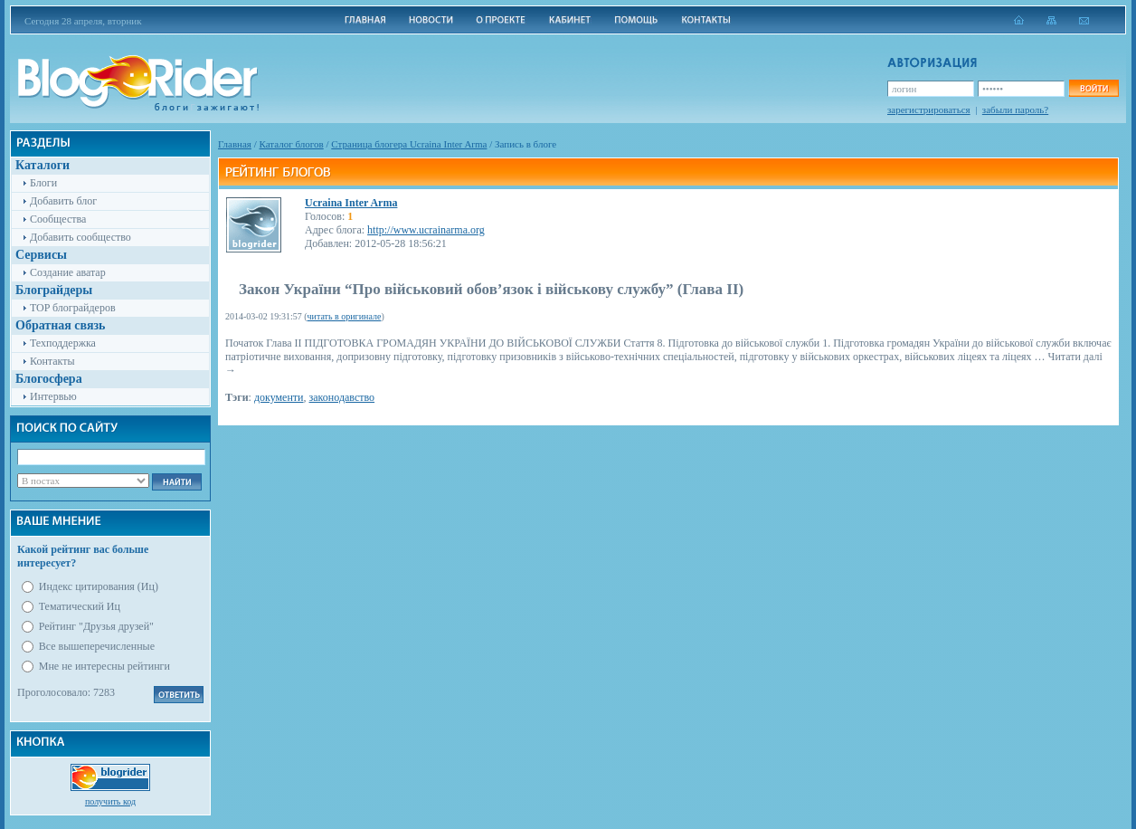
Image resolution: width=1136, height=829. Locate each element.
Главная (234, 143)
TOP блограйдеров (73, 307)
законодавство (342, 397)
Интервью (53, 396)
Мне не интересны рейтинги (104, 666)
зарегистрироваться (928, 109)
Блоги (43, 182)
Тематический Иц (79, 606)
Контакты (52, 361)
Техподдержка (63, 343)
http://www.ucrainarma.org (426, 230)
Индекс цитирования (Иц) (98, 586)
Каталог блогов (292, 143)
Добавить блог (63, 201)
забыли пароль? (1015, 109)
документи (279, 397)
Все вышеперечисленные (97, 646)
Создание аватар (68, 272)
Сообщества (58, 219)
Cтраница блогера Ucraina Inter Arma (409, 143)
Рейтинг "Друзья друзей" (96, 626)
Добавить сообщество (80, 237)
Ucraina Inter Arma (351, 202)
